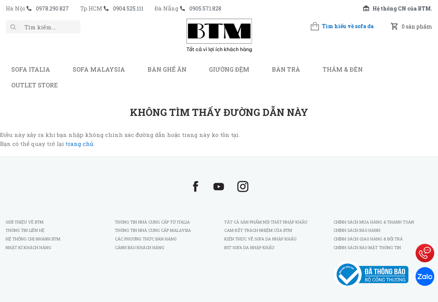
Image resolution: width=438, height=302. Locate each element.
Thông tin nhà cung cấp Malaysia (153, 230)
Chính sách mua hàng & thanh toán (374, 222)
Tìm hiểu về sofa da (348, 26)
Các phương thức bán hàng (146, 239)
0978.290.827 (52, 8)
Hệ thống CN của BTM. (402, 8)
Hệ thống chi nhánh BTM (33, 239)
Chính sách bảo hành (357, 230)
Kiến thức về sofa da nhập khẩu (260, 239)
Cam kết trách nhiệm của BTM (258, 230)
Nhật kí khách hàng (29, 247)
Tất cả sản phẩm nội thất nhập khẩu (265, 222)
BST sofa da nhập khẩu (249, 247)
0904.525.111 (128, 8)
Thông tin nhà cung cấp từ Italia (152, 222)
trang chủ (79, 143)
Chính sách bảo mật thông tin (367, 247)
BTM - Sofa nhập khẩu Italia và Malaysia (219, 39)
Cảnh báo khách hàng (139, 247)
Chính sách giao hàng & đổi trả (368, 239)
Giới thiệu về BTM (24, 222)
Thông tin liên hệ (25, 230)
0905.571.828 (205, 8)
